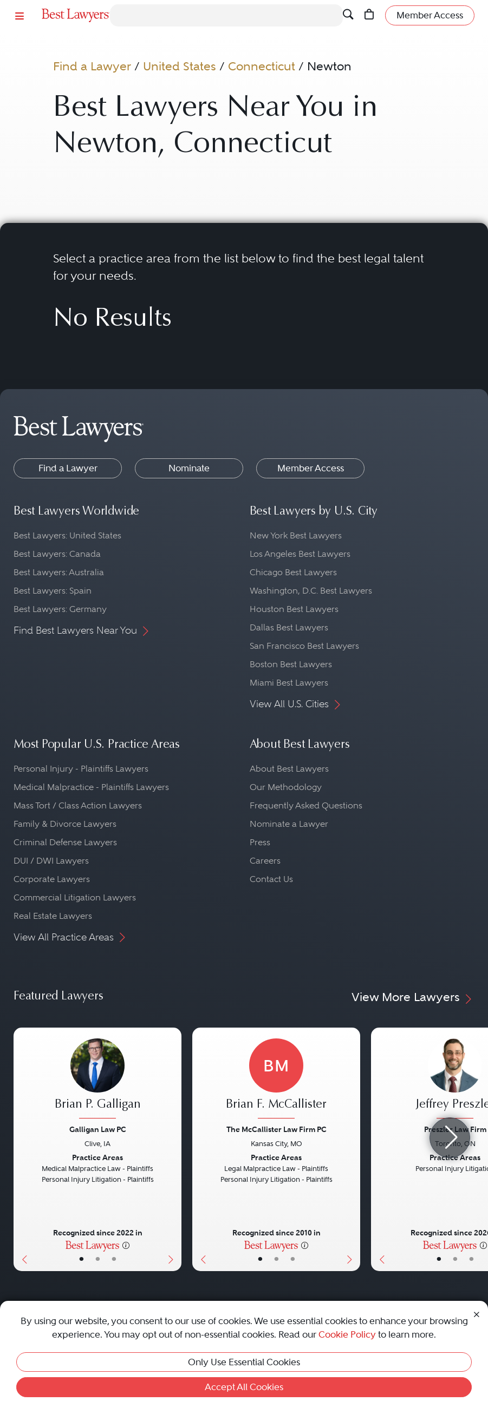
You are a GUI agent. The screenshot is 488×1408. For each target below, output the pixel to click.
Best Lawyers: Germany (60, 609)
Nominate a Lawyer (289, 824)
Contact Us (271, 879)
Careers (265, 861)
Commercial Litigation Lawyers (75, 897)
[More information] (125, 1245)
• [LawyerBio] (98, 1259)
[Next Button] (173, 1149)
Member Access (310, 468)
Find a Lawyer (92, 66)
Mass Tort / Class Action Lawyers (78, 805)
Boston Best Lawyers (291, 664)
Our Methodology (286, 787)
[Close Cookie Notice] (476, 1313)
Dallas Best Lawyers (289, 627)
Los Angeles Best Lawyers (300, 554)
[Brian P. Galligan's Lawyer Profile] (97, 1079)
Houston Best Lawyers (294, 609)
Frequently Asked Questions (306, 805)
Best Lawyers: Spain (53, 590)
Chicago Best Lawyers (293, 572)
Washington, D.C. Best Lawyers (311, 590)
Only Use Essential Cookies (244, 1362)
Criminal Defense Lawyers (65, 842)
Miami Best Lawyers (289, 682)
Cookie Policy (347, 1334)
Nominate (189, 468)
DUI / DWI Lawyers (51, 861)
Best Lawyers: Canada (57, 554)
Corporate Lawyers (52, 879)
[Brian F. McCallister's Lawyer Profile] (276, 1079)
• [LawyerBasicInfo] (81, 1259)
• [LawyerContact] (114, 1259)
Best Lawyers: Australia (59, 572)
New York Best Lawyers (296, 535)
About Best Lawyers (289, 769)
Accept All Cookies (244, 1386)
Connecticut (261, 66)
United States (179, 66)
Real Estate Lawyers (53, 916)
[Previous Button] (22, 1149)
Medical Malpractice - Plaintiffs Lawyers (91, 787)
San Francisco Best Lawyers (304, 646)
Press (260, 842)
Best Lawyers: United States (67, 535)
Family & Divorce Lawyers (65, 824)
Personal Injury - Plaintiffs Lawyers (81, 769)
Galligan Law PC (97, 1129)
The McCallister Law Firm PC (276, 1129)
